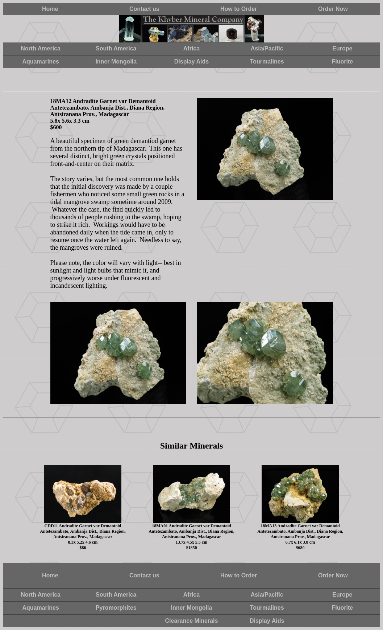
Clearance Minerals (191, 621)
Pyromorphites (116, 608)
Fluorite (342, 61)
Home (50, 9)
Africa (191, 48)
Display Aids (191, 61)
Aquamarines (40, 61)
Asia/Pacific (267, 48)
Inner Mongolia (116, 61)
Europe (342, 48)
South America (116, 48)
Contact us (144, 9)
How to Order (238, 9)
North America (41, 48)
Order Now (333, 9)
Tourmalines (267, 61)
